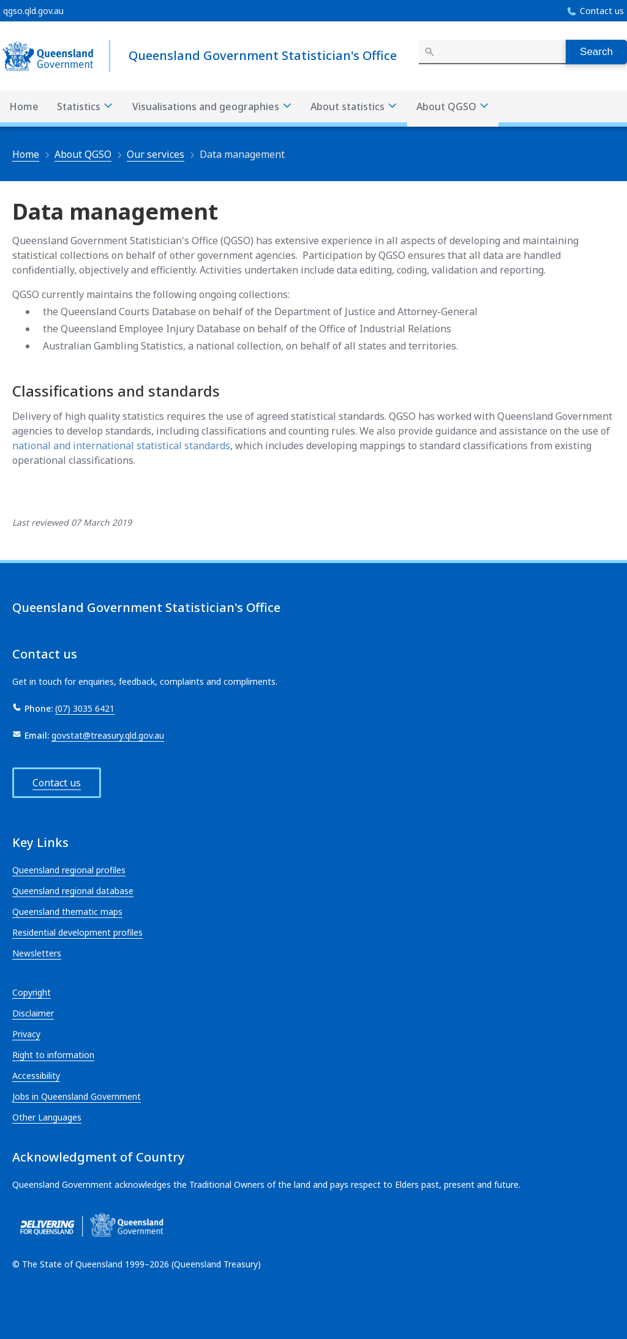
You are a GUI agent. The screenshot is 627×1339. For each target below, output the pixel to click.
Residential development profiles (77, 932)
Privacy (26, 1034)
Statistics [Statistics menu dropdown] (85, 107)
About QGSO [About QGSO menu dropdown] (453, 107)
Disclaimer (33, 1013)
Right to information (53, 1055)
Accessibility (36, 1075)
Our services (155, 154)
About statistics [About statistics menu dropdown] (354, 107)
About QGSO (82, 154)
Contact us (602, 11)
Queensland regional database (72, 891)
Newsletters (36, 953)
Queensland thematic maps (67, 911)
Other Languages (46, 1117)
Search (596, 52)
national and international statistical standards (121, 445)
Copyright (31, 992)
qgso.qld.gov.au (33, 11)
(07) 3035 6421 (85, 708)
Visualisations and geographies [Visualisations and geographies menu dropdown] (212, 107)
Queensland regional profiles (69, 870)
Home (24, 106)
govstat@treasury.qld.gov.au (107, 735)
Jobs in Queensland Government (76, 1096)
